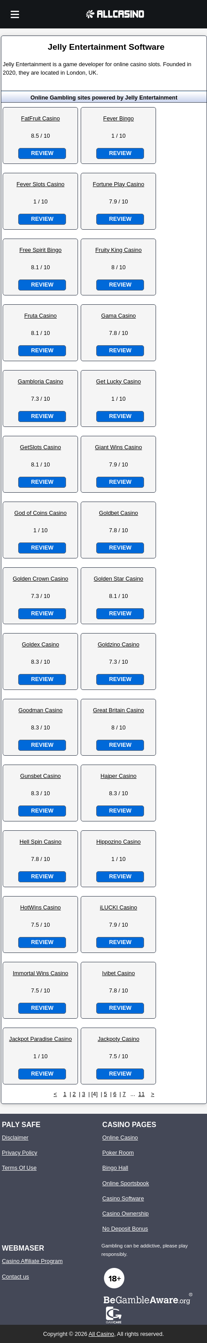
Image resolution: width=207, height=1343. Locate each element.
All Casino (101, 1334)
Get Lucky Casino (118, 381)
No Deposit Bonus (125, 1228)
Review (42, 153)
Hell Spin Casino (41, 841)
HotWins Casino (40, 907)
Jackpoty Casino (118, 1039)
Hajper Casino (119, 776)
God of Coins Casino (40, 513)
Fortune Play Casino (118, 184)
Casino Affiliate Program (32, 1261)
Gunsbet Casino (40, 776)
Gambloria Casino (40, 381)
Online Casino (120, 1137)
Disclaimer (15, 1137)
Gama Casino (118, 315)
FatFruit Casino (40, 118)
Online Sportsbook (125, 1183)
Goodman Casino (41, 710)
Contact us (15, 1276)
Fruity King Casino (118, 250)
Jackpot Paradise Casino (40, 1039)
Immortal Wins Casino (40, 973)
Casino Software (123, 1198)
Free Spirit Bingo (41, 250)
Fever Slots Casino (40, 184)
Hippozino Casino (118, 841)
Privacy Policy (19, 1152)
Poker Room (118, 1152)
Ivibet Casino (118, 973)
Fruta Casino (40, 315)
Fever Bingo (118, 118)
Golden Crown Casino (40, 578)
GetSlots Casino (40, 447)
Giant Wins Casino (118, 447)
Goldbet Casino (118, 513)
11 (141, 1094)
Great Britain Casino (118, 710)
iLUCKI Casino (118, 907)
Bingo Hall (115, 1167)
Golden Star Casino (118, 578)
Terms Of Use (19, 1167)
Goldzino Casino (118, 644)
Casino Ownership (125, 1213)
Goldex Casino (40, 644)
